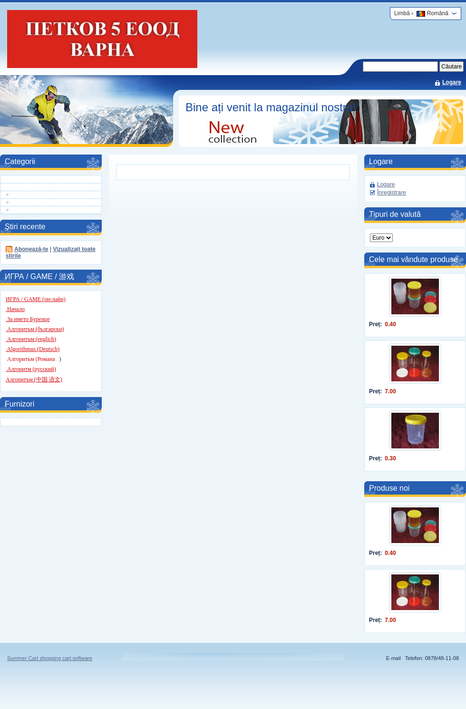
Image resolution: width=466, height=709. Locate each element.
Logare (451, 82)
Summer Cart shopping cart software (49, 658)
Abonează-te (31, 249)
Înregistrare (391, 192)
